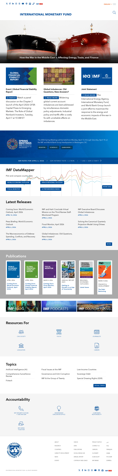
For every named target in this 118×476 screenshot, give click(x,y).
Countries (58, 449)
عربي (107, 442)
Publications (78, 449)
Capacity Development (62, 453)
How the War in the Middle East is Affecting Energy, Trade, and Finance (59, 57)
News (56, 457)
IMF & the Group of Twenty (53, 378)
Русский (109, 457)
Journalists (97, 336)
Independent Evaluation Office (59, 413)
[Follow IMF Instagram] (16, 4)
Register (42, 147)
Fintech (9, 380)
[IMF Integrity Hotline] (33, 4)
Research (58, 446)
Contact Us (96, 446)
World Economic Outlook (19, 182)
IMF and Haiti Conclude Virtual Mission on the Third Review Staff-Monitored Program (56, 212)
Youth (59, 336)
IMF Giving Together (21, 429)
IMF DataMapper (20, 170)
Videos (76, 442)
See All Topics (99, 385)
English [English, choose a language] (108, 4)
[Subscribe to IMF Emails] (30, 4)
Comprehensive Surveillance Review (18, 375)
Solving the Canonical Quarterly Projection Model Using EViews (92, 223)
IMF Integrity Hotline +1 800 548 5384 (21, 413)
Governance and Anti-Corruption (56, 373)
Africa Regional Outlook (53, 182)
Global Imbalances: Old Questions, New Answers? (57, 235)
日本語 (108, 453)
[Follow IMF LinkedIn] (13, 4)
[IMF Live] (39, 3)
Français (109, 449)
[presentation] (59, 44)
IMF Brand (95, 460)
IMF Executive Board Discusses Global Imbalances (91, 211)
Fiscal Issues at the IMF (51, 369)
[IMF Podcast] (26, 4)
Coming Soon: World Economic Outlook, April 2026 (19, 211)
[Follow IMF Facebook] (10, 4)
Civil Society (21, 336)
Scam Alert (96, 457)
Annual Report (78, 457)
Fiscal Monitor (14, 189)
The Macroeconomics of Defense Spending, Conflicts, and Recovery (20, 235)
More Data (107, 186)
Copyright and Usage (81, 460)
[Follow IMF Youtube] (23, 4)
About (57, 442)
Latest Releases (18, 202)
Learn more (67, 147)
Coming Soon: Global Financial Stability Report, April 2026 (31, 286)
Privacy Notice (97, 442)
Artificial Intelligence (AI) (16, 369)
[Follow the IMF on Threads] (19, 4)
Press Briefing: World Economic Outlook (19, 223)
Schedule (54, 147)
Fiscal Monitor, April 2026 (53, 224)
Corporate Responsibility (97, 413)
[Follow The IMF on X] (7, 4)
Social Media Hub (79, 453)
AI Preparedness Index (52, 189)
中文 (107, 446)
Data (75, 446)
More (109, 244)
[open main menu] (114, 4)
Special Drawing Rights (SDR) (89, 378)
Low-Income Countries (86, 369)
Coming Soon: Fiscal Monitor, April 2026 (49, 285)
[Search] (114, 12)
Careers (97, 350)
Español (109, 460)
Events (57, 460)
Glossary (95, 453)
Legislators (21, 350)
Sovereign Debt (83, 373)
